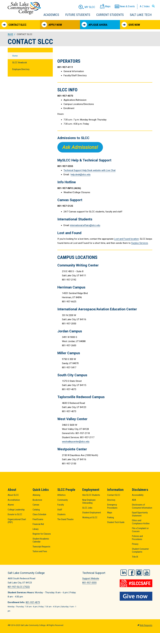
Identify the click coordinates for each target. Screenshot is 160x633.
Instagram (139, 572)
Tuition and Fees (40, 551)
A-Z (145, 6)
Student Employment (91, 512)
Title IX (135, 556)
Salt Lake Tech (141, 15)
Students (61, 514)
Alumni (11, 504)
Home (15, 55)
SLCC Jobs (87, 507)
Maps (109, 512)
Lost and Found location (126, 238)
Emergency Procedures (112, 506)
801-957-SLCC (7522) (19, 586)
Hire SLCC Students (91, 495)
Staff (59, 509)
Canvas (36, 504)
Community (62, 500)
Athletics (61, 495)
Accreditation (14, 500)
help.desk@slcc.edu (80, 174)
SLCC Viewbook (19, 62)
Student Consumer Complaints (140, 550)
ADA (134, 500)
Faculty (60, 504)
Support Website (90, 578)
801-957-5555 (89, 582)
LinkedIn (123, 572)
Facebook (131, 572)
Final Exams (38, 519)
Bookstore (37, 500)
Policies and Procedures (137, 538)
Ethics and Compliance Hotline (141, 522)
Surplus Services (139, 243)
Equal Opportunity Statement (140, 514)
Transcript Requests (41, 546)
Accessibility (137, 495)
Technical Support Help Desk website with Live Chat (90, 170)
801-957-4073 (33, 602)
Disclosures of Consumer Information (142, 506)
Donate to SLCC (15, 514)
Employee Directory (20, 69)
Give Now (131, 24)
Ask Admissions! (80, 147)
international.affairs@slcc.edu (85, 225)
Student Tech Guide (115, 522)
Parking (110, 517)
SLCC (10, 34)
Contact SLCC (14, 24)
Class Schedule (39, 514)
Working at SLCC (89, 517)
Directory (111, 500)
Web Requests (146, 625)
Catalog (36, 509)
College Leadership (16, 509)
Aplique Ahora (94, 24)
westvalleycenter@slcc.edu (75, 441)
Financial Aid (38, 524)
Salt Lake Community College (24, 8)
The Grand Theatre (65, 519)
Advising (36, 495)
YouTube (147, 572)
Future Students (77, 15)
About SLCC (13, 495)
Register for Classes (42, 533)
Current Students (110, 15)
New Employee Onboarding (89, 501)
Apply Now (52, 24)
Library (35, 529)
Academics (51, 15)
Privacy (135, 544)
